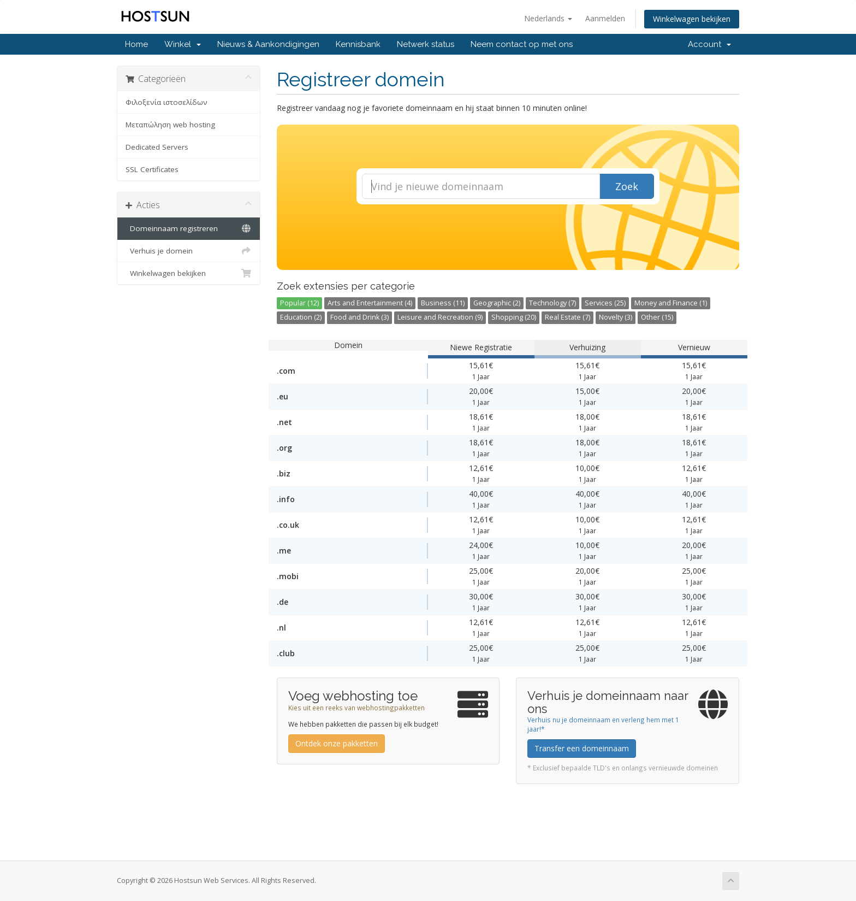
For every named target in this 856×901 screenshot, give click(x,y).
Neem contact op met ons (522, 44)
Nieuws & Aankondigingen (268, 44)
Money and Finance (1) (670, 303)
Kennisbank (358, 44)
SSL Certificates (152, 169)
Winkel (182, 44)
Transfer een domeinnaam (581, 748)
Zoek (626, 186)
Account (709, 44)
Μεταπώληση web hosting (170, 124)
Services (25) (605, 303)
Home (136, 44)
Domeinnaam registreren (189, 228)
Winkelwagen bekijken (691, 19)
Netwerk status (425, 44)
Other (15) (657, 317)
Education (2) (301, 317)
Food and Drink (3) (359, 317)
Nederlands (548, 18)
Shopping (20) (513, 317)
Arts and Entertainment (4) (370, 303)
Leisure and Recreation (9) (440, 317)
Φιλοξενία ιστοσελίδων (166, 102)
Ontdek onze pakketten (336, 743)
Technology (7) (552, 303)
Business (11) (443, 303)
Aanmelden (605, 18)
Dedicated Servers (157, 147)
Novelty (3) (615, 317)
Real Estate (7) (567, 317)
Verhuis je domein (189, 250)
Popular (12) (299, 303)
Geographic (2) (496, 303)
